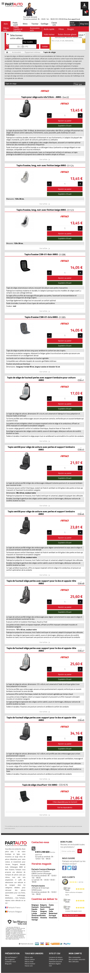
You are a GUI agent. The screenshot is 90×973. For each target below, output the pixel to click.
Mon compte (75, 953)
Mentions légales (55, 963)
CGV (50, 965)
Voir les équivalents (64, 807)
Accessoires (16, 52)
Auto (6, 23)
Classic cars (54, 23)
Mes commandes (75, 957)
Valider (45, 46)
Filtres (61, 29)
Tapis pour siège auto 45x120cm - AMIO (41, 97)
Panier (87, 11)
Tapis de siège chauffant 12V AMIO (39, 785)
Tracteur (34, 23)
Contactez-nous (10, 961)
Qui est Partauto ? (11, 957)
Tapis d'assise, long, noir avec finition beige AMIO (41, 165)
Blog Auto (84, 24)
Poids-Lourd (15, 23)
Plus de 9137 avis (71, 915)
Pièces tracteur (30, 963)
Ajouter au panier (64, 120)
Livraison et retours (55, 957)
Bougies (70, 29)
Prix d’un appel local (72, 19)
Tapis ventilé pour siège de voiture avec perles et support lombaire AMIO (41, 448)
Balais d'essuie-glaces (67, 34)
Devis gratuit (72, 24)
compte (84, 7)
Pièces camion (30, 959)
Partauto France (12, 907)
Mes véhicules (74, 961)
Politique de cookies (56, 959)
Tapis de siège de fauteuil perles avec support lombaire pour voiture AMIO (41, 379)
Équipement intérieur (32, 52)
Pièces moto (29, 961)
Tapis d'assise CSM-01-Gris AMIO (41, 317)
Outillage (44, 23)
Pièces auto (29, 957)
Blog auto (8, 963)
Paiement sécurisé (55, 961)
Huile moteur (49, 34)
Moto (25, 23)
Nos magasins (10, 959)
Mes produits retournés (77, 959)
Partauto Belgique (13, 911)
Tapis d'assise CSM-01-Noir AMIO (41, 254)
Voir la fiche (45, 159)
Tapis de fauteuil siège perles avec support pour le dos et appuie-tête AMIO (41, 582)
